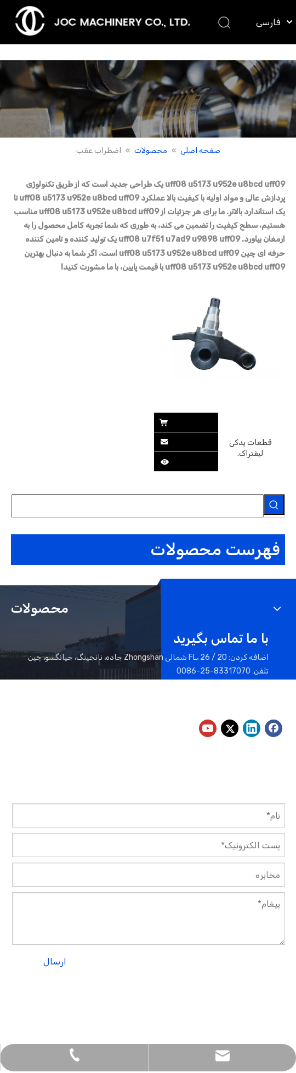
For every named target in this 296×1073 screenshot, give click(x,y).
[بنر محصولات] (148, 99)
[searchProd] (138, 505)
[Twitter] (229, 728)
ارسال (54, 961)
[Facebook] (273, 728)
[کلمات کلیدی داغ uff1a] (274, 504)
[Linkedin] (251, 728)
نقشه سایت (41, 991)
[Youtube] (208, 728)
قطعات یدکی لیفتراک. (250, 448)
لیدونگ (229, 1004)
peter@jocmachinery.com (170, 699)
